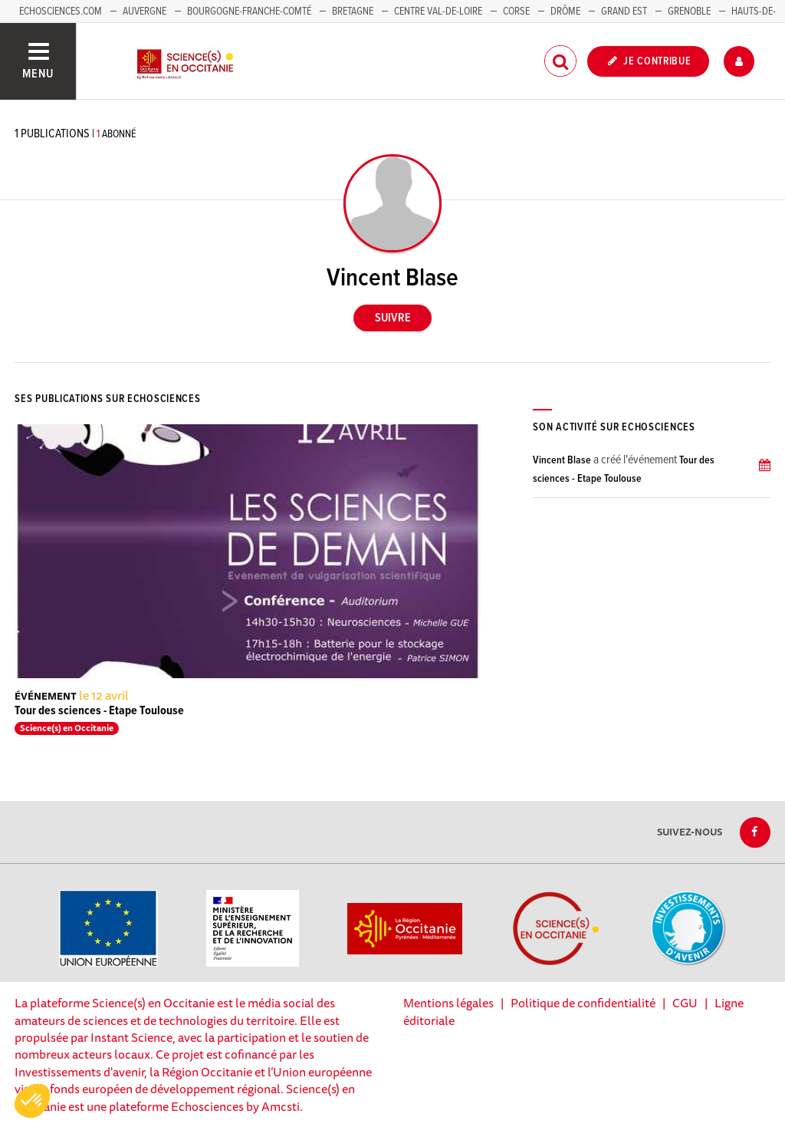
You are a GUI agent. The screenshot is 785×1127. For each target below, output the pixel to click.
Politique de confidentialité (583, 1003)
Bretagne (352, 11)
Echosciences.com (60, 11)
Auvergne (144, 11)
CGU (685, 1003)
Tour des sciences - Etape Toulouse (99, 711)
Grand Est (624, 11)
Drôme (565, 11)
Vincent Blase (562, 460)
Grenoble (690, 11)
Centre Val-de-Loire (438, 11)
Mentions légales (448, 1003)
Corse (516, 11)
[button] (32, 1101)
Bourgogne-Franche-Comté (249, 11)
